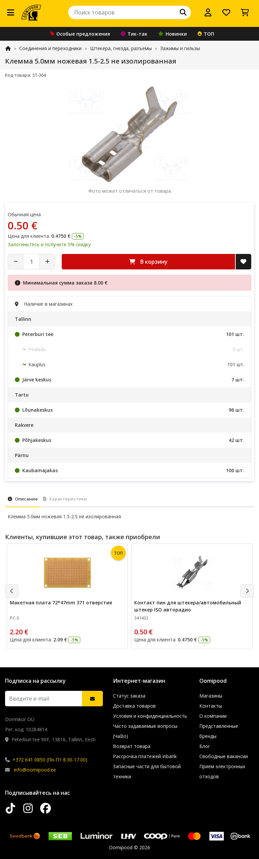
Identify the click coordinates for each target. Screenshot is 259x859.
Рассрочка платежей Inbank (145, 756)
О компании (213, 716)
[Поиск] (183, 12)
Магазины (210, 696)
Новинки (172, 34)
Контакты (210, 706)
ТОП (206, 34)
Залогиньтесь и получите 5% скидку (49, 244)
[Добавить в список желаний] (243, 261)
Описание (23, 499)
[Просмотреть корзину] (245, 12)
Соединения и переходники (50, 48)
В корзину (148, 261)
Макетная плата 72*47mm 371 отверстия (61, 602)
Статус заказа (129, 696)
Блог (204, 746)
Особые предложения (80, 34)
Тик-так (134, 34)
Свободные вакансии (223, 756)
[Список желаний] (226, 12)
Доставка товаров (134, 706)
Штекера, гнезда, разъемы (121, 48)
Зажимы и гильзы (180, 48)
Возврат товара (131, 746)
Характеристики (65, 499)
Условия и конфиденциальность (150, 716)
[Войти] (208, 12)
